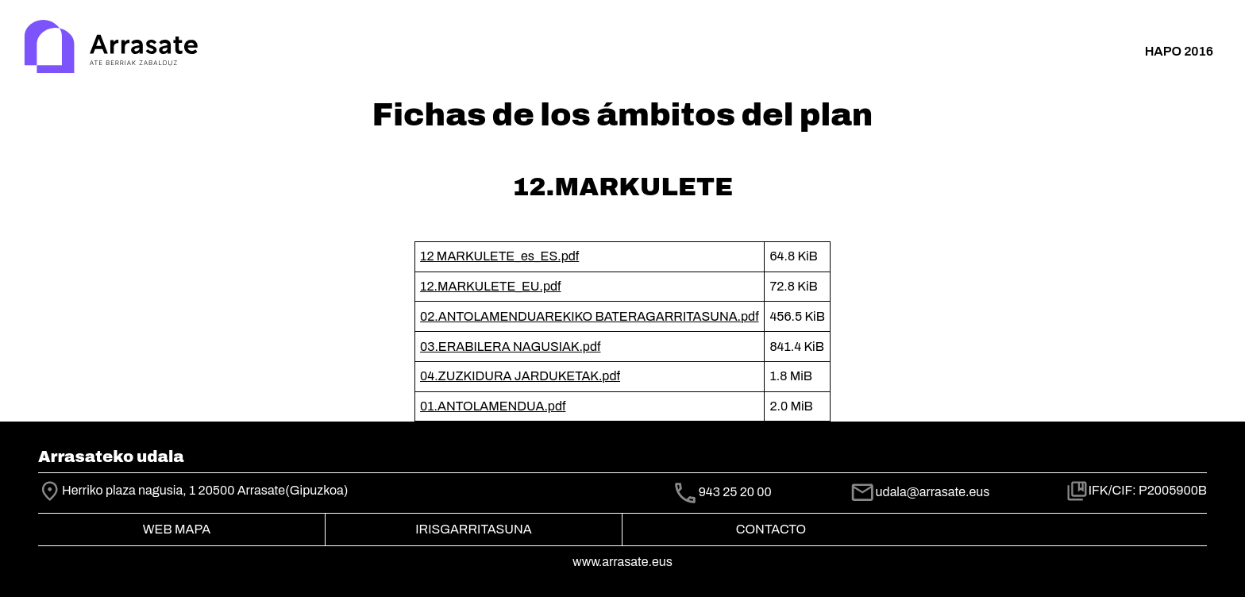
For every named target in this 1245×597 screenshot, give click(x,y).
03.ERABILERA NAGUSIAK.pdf (510, 346)
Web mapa (176, 529)
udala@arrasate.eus (920, 492)
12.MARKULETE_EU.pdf (490, 286)
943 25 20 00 (735, 492)
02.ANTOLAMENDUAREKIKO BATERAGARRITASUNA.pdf (589, 316)
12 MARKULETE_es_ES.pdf (499, 256)
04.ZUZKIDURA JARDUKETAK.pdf (520, 376)
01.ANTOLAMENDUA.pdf (492, 406)
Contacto (771, 529)
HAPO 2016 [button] (1179, 51)
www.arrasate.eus (622, 561)
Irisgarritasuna (473, 529)
